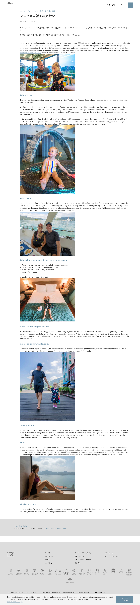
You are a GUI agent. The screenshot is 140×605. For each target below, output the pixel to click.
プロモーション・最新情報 (36, 11)
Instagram (57, 528)
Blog (64, 528)
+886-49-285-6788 (69, 594)
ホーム (22, 11)
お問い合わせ (109, 554)
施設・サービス (79, 557)
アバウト (47, 554)
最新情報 (51, 11)
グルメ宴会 (48, 564)
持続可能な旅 (49, 557)
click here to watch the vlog (30, 53)
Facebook (48, 528)
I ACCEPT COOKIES (124, 599)
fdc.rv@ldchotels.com (98, 594)
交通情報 (77, 564)
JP (122, 5)
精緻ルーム (48, 561)
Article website (21, 526)
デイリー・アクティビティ (83, 554)
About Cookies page (14, 602)
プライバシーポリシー (112, 557)
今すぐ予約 (111, 5)
